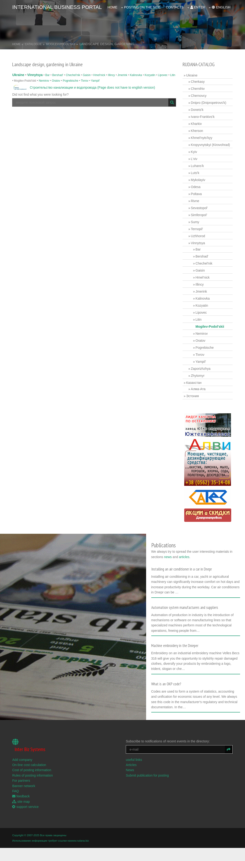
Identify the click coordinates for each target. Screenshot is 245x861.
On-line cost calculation (29, 765)
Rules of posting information (32, 775)
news (169, 557)
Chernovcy (198, 96)
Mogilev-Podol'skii (60, 44)
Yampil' (95, 80)
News (130, 770)
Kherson (197, 131)
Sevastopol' (199, 208)
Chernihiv (198, 89)
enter (197, 7)
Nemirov (44, 80)
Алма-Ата (198, 389)
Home (112, 7)
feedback (21, 796)
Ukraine (18, 75)
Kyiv (194, 152)
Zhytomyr (197, 376)
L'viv (194, 159)
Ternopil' (197, 229)
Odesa (195, 187)
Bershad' (57, 75)
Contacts (175, 7)
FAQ (15, 791)
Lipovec (163, 75)
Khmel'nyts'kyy (201, 138)
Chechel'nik (73, 75)
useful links (134, 759)
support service (25, 806)
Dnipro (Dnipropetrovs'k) (208, 103)
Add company (22, 759)
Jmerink (122, 75)
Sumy (195, 222)
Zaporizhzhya (200, 369)
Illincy (111, 75)
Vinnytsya (35, 75)
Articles (131, 765)
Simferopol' (199, 215)
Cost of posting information (31, 770)
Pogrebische (70, 80)
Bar (47, 75)
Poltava (196, 194)
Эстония (192, 396)
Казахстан (194, 383)
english (221, 7)
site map (21, 801)
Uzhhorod (198, 236)
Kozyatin (150, 75)
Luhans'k (197, 166)
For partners (21, 780)
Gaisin (87, 75)
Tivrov (84, 80)
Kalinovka (136, 75)
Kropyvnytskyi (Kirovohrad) (210, 145)
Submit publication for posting (147, 775)
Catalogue (33, 44)
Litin (172, 75)
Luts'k (195, 173)
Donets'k (197, 110)
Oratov (56, 80)
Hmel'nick (99, 75)
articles (185, 557)
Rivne (195, 201)
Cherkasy (198, 82)
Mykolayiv (198, 180)
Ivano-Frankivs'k (202, 117)
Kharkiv (196, 124)
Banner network (23, 785)
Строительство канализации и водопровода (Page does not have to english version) (92, 87)
